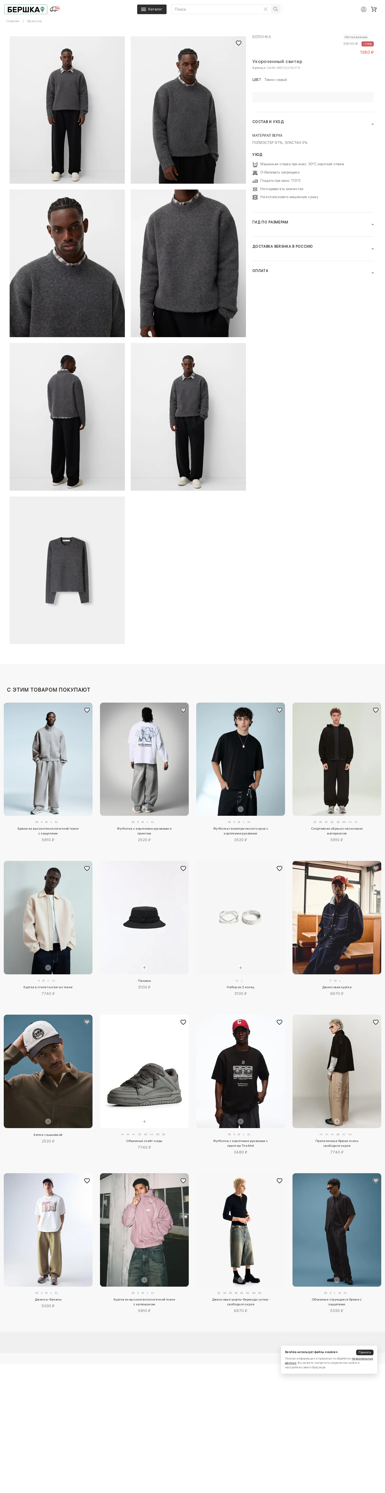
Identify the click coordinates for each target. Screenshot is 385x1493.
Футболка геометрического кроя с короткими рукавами (240, 831)
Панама (144, 981)
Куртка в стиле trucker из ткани (48, 987)
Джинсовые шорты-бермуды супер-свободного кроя (241, 1302)
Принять (365, 1352)
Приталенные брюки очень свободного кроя (336, 1143)
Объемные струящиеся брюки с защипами (337, 1302)
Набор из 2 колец (240, 987)
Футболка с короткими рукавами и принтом (144, 831)
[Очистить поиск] (265, 9)
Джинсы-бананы (48, 1299)
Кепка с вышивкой (48, 1135)
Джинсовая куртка (337, 987)
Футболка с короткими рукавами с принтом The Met (240, 1143)
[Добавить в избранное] (87, 710)
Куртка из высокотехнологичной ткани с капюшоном (144, 1302)
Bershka (261, 36)
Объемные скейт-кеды (144, 1141)
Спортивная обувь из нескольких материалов (337, 831)
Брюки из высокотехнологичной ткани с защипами (48, 831)
